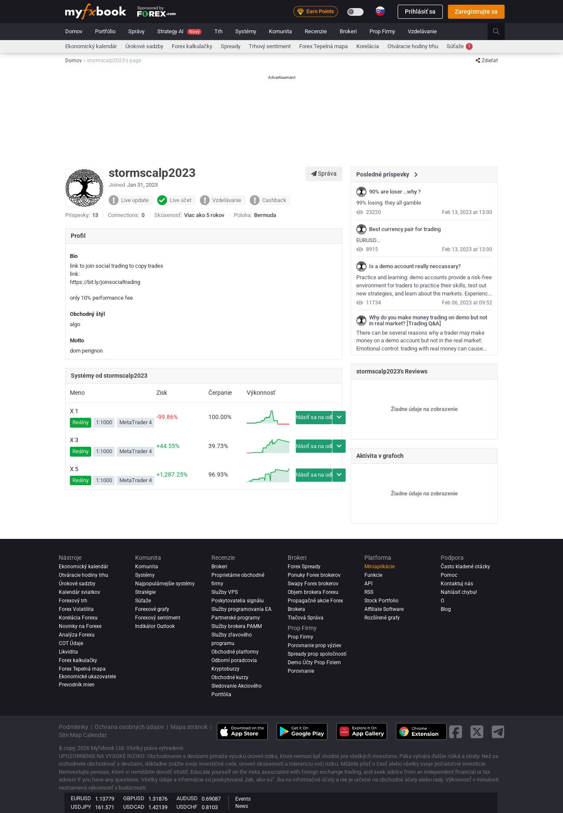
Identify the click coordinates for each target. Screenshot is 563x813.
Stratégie (145, 592)
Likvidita (68, 652)
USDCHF (186, 807)
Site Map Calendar (83, 735)
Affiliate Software (384, 609)
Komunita (280, 31)
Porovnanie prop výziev (314, 645)
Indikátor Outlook (155, 626)
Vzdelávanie (422, 31)
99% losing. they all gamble (388, 203)
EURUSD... (368, 240)
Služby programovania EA (241, 609)
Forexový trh (73, 601)
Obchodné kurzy (229, 677)
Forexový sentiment (157, 618)
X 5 (74, 469)
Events (243, 799)
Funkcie (373, 575)
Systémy (245, 31)
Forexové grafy (152, 609)
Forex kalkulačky (192, 46)
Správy (136, 31)
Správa (324, 173)
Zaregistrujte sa (476, 11)
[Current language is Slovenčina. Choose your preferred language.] (380, 11)
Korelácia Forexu (78, 618)
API (368, 584)
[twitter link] (477, 731)
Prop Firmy (382, 31)
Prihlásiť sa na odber (314, 417)
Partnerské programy (235, 618)
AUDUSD (187, 798)
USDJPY (81, 807)
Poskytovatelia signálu (237, 601)
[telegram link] (498, 731)
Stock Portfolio (381, 601)
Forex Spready (304, 567)
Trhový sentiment (270, 46)
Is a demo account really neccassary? (415, 266)
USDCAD (133, 807)
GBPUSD (133, 798)
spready (230, 46)
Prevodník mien (77, 685)
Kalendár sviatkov (79, 592)
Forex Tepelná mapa (323, 46)
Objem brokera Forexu (313, 592)
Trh (218, 31)
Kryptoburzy (225, 669)
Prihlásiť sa (420, 11)
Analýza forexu (77, 635)
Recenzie (316, 31)
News (241, 806)
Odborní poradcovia (234, 660)
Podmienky (73, 726)
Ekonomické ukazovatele (87, 677)
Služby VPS (224, 592)
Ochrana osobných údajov (129, 726)
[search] (501, 31)
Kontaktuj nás (457, 584)
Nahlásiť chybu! (459, 592)
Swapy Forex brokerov (313, 584)
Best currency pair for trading (405, 229)
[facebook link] (455, 731)
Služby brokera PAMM (236, 626)
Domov (73, 31)
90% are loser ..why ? (395, 192)
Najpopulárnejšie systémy (165, 584)
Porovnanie (301, 671)
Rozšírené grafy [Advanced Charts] (382, 618)
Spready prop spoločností (317, 654)
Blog (446, 609)
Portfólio (105, 31)
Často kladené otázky (465, 567)
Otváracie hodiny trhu (412, 46)
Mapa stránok (189, 726)
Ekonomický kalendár (91, 46)
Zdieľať (487, 61)
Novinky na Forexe (80, 626)
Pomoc (449, 575)
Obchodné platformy (235, 652)
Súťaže (460, 46)
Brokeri (348, 31)
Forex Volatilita (76, 609)
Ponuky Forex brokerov (314, 575)
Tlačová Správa (305, 618)
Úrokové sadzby (144, 46)
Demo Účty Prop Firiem (314, 662)
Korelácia (367, 46)
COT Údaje (71, 643)
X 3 (74, 440)
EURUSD (81, 798)
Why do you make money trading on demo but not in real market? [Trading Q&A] (428, 321)
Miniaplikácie (379, 567)
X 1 (74, 411)
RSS (368, 592)
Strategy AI (179, 31)
